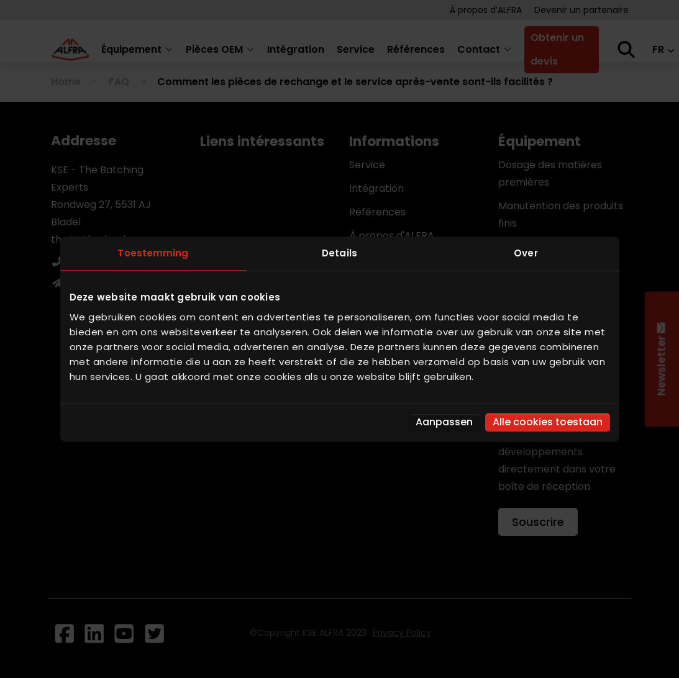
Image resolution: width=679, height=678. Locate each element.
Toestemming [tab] (152, 253)
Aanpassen (444, 422)
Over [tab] (525, 253)
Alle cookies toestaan (548, 422)
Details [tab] (339, 253)
